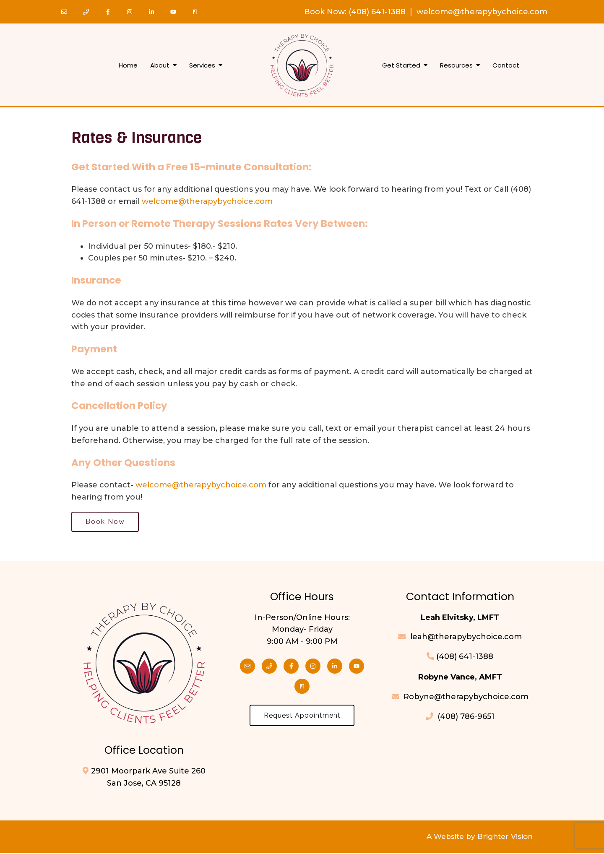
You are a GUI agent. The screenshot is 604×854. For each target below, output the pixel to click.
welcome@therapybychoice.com (482, 11)
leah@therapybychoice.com (465, 638)
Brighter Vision (505, 837)
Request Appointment (302, 717)
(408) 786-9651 (460, 717)
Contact (505, 65)
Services (202, 65)
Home (128, 65)
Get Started (401, 65)
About (159, 65)
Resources (456, 65)
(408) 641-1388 (377, 11)
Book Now (324, 11)
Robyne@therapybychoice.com (460, 697)
